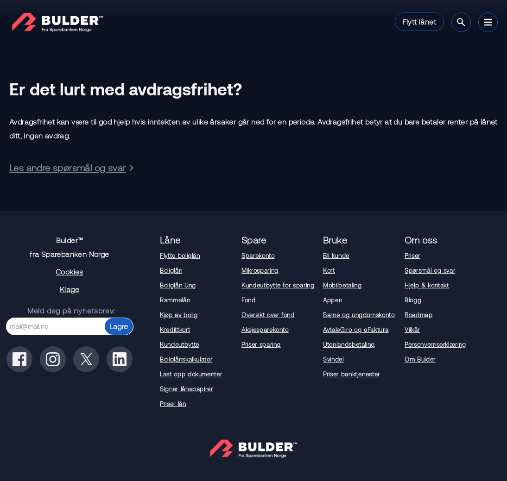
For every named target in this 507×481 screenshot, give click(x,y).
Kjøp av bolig (178, 315)
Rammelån (175, 300)
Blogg (413, 300)
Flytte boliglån (180, 255)
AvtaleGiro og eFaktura (355, 329)
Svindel (333, 359)
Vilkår (412, 329)
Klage (69, 289)
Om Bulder (420, 359)
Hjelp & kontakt (427, 285)
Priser (412, 255)
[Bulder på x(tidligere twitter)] (86, 359)
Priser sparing (261, 344)
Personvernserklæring (435, 344)
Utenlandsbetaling (349, 344)
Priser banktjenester (351, 374)
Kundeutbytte (179, 344)
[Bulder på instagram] (53, 359)
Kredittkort (175, 329)
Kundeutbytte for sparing (278, 285)
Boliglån (171, 270)
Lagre (118, 326)
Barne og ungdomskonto (359, 315)
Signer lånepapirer (186, 389)
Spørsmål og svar (430, 270)
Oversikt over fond (268, 315)
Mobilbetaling (342, 285)
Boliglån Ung (178, 285)
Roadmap (419, 315)
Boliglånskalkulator (186, 359)
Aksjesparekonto (265, 329)
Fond (248, 300)
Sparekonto (258, 255)
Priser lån (173, 403)
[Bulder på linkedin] (120, 359)
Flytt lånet (419, 21)
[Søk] (461, 22)
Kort (329, 270)
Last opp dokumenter (191, 374)
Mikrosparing (260, 270)
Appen (332, 300)
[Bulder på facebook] (19, 359)
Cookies (69, 271)
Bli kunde (336, 255)
